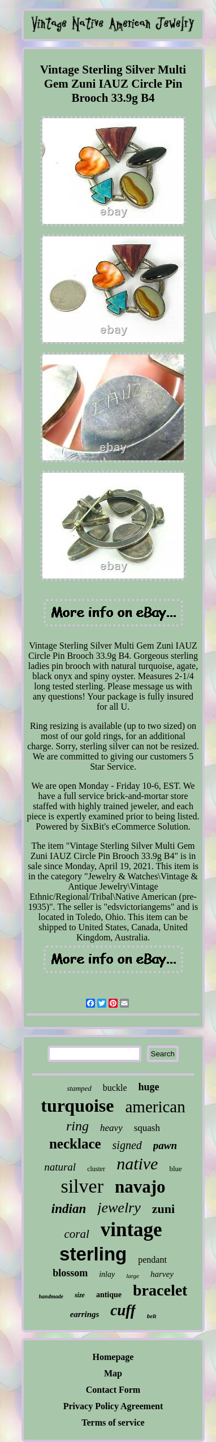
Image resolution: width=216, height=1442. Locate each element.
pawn (165, 1145)
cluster (96, 1169)
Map (113, 1373)
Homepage (113, 1357)
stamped (79, 1088)
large (132, 1275)
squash (147, 1127)
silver (82, 1186)
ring (77, 1126)
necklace (75, 1143)
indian (68, 1209)
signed (127, 1145)
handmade (51, 1296)
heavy (111, 1127)
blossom (70, 1273)
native (137, 1163)
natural (60, 1167)
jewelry (119, 1207)
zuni (163, 1209)
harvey (162, 1274)
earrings (85, 1314)
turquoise (77, 1105)
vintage (131, 1230)
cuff (123, 1310)
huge (148, 1087)
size (80, 1295)
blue (175, 1168)
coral (76, 1234)
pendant (152, 1259)
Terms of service (112, 1422)
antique (109, 1294)
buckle (115, 1088)
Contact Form (113, 1389)
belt (152, 1316)
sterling (93, 1254)
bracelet (160, 1290)
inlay (107, 1274)
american (155, 1107)
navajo (140, 1187)
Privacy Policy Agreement (113, 1406)
